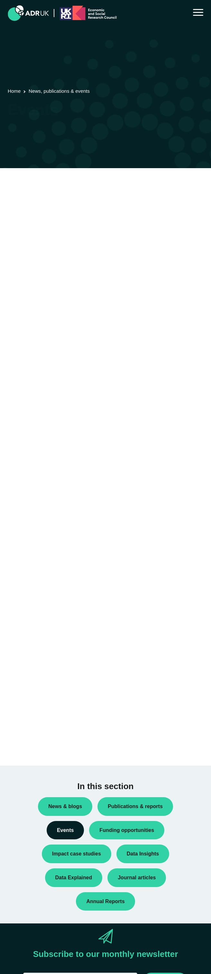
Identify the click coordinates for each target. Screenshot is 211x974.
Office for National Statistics (41, 657)
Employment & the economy (41, 730)
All (15, 699)
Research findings (31, 574)
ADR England (26, 646)
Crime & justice (28, 719)
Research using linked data (40, 584)
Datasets (22, 553)
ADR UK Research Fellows (40, 543)
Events (20, 563)
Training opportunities (34, 594)
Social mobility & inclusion (39, 740)
